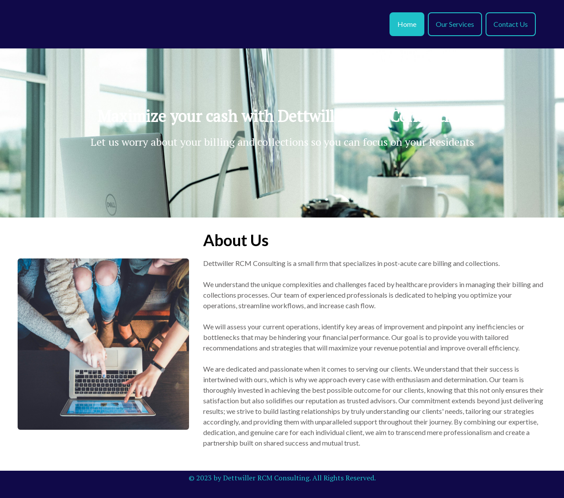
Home (406, 24)
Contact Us (511, 24)
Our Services (455, 24)
